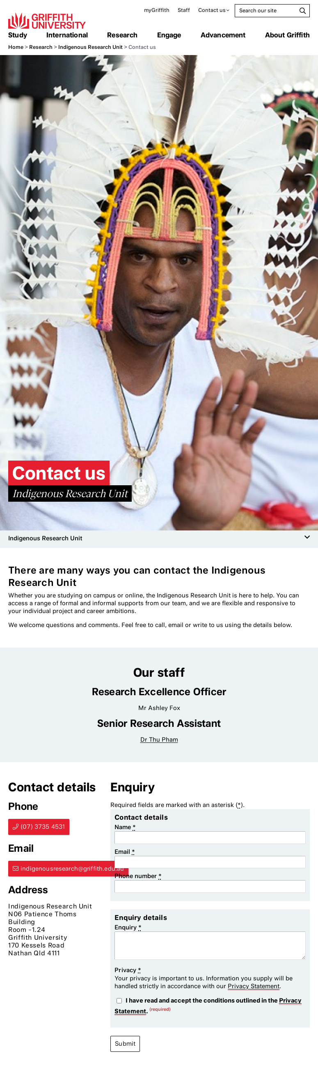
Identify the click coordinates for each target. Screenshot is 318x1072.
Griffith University (47, 20)
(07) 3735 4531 (43, 826)
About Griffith (287, 35)
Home (15, 47)
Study (17, 35)
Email (124, 851)
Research (122, 35)
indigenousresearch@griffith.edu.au (72, 868)
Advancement (223, 35)
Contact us (212, 10)
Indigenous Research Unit (90, 47)
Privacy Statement (253, 986)
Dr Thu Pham (159, 739)
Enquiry (128, 927)
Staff (184, 10)
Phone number (138, 876)
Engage (169, 35)
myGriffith (156, 10)
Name (125, 827)
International (67, 35)
